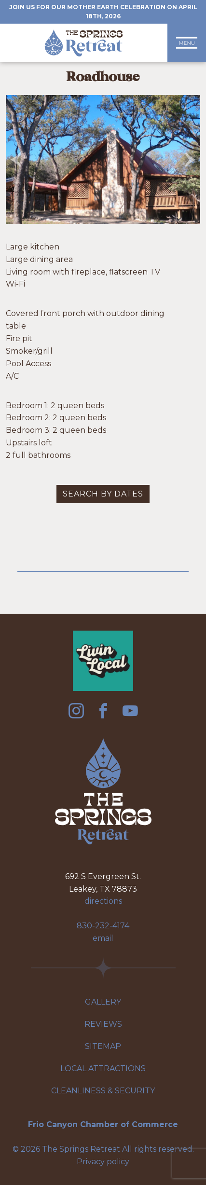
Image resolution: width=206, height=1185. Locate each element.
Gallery (103, 1001)
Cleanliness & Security (103, 1090)
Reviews (103, 1024)
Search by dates (103, 493)
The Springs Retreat (83, 43)
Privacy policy (103, 1161)
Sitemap (103, 1046)
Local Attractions (103, 1068)
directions (103, 901)
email (103, 938)
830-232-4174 (103, 925)
